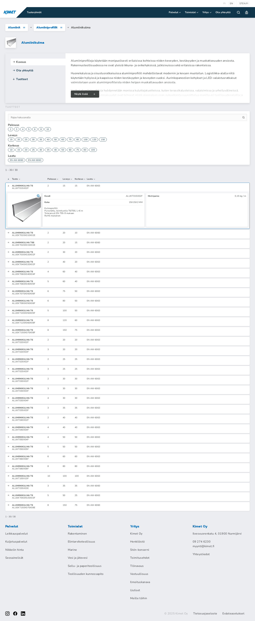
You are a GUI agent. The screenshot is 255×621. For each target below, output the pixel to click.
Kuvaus (19, 62)
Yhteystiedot (201, 554)
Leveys (67, 179)
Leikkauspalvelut (16, 534)
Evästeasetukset (233, 613)
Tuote (16, 179)
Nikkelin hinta (14, 550)
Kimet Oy (136, 534)
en (231, 3)
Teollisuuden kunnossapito (86, 574)
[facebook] (15, 613)
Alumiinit (16, 27)
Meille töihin (138, 598)
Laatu (91, 179)
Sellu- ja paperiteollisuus (84, 566)
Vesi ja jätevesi (78, 558)
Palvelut (175, 12)
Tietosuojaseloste (205, 613)
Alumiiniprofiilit (49, 27)
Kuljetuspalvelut (16, 542)
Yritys (207, 12)
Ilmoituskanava (140, 582)
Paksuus (53, 179)
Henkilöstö (137, 542)
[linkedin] (23, 613)
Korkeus (80, 179)
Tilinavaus (137, 566)
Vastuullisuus (139, 574)
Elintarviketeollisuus (81, 542)
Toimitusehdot (139, 558)
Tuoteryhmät (34, 12)
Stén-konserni (139, 550)
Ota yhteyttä (223, 12)
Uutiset (135, 590)
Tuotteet (20, 79)
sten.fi (243, 3)
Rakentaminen (77, 534)
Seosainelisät (14, 558)
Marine (72, 550)
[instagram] (7, 613)
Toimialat (192, 12)
